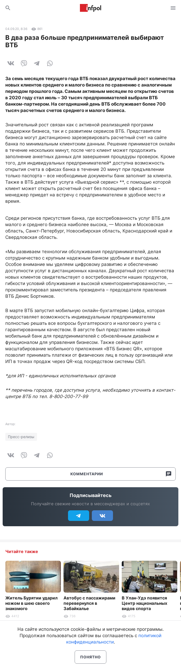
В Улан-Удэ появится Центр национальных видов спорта (144, 603)
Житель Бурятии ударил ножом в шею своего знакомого (31, 603)
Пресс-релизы (21, 436)
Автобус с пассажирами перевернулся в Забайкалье (89, 603)
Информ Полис (90, 8)
